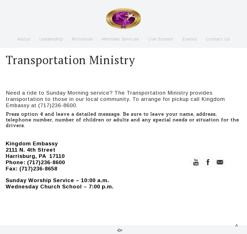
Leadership (51, 39)
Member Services (120, 39)
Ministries (82, 39)
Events (190, 39)
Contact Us (218, 39)
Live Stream (161, 39)
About (24, 39)
